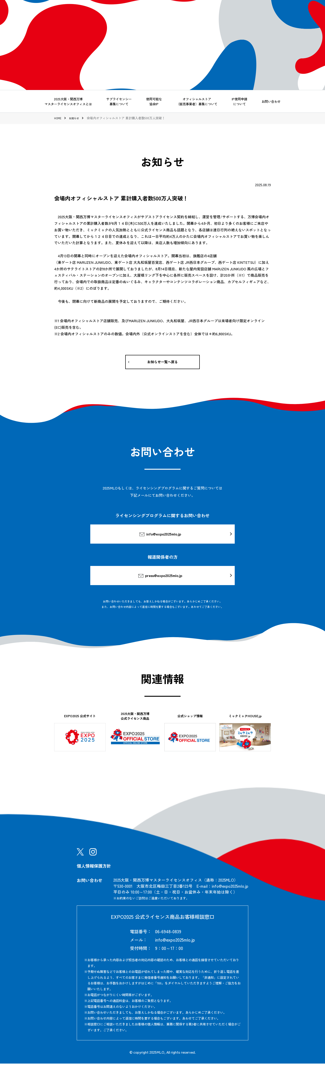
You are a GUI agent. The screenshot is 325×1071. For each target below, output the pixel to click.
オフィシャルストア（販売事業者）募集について (196, 101)
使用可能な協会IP (154, 101)
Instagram (93, 859)
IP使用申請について (239, 101)
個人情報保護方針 (94, 873)
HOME (58, 118)
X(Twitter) (80, 859)
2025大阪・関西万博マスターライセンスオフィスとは (68, 101)
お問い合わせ (271, 101)
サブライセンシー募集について (119, 101)
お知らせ (76, 118)
